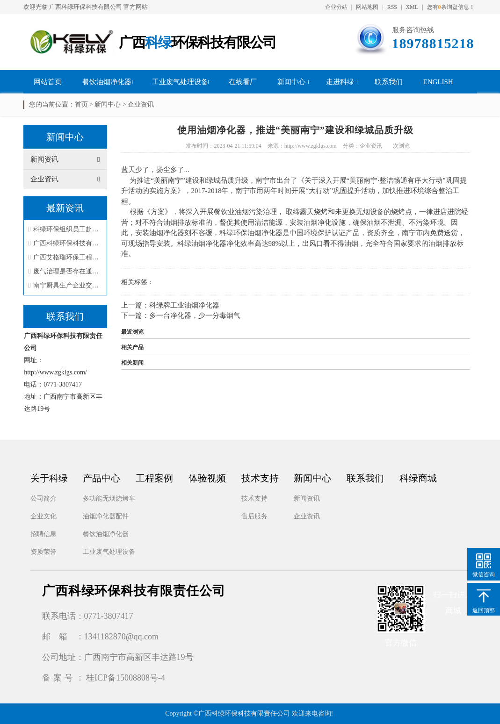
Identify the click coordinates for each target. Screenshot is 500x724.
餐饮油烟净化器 (106, 82)
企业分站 (336, 7)
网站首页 (48, 82)
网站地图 (367, 7)
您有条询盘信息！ (451, 7)
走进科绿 (340, 82)
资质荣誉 (43, 551)
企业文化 (43, 516)
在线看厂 (243, 82)
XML (412, 7)
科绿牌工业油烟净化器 (184, 305)
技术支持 (254, 498)
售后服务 (254, 516)
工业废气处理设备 (180, 82)
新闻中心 (291, 82)
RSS (392, 7)
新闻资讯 (307, 498)
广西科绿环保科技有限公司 (85, 6)
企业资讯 (141, 104)
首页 (81, 104)
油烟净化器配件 (106, 516)
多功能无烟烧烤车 (109, 498)
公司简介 (43, 498)
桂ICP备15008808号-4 (125, 677)
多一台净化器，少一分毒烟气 (194, 315)
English (438, 82)
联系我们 (389, 82)
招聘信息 (43, 534)
